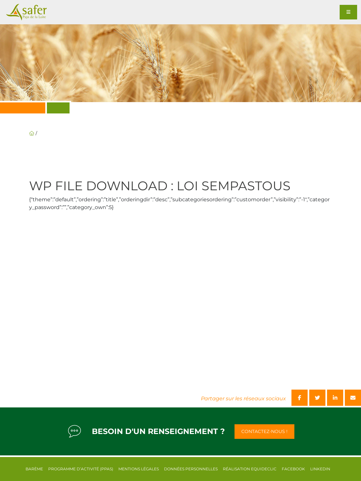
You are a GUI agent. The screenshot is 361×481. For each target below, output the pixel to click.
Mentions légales (138, 468)
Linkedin (320, 468)
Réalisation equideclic (250, 468)
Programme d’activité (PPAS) (80, 468)
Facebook (293, 468)
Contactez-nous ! (264, 431)
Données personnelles (191, 468)
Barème (34, 468)
